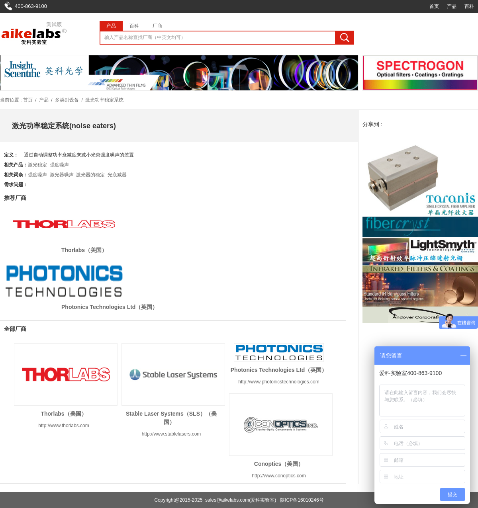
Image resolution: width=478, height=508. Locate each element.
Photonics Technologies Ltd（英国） (109, 307)
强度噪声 (59, 165)
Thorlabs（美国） (84, 250)
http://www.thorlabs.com (63, 425)
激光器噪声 (62, 175)
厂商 (157, 26)
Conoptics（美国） (279, 464)
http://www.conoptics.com (279, 476)
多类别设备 (67, 100)
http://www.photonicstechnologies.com (278, 382)
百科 (469, 6)
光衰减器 (117, 175)
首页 (434, 6)
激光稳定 (37, 165)
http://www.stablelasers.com (171, 434)
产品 (451, 6)
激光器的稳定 (90, 175)
